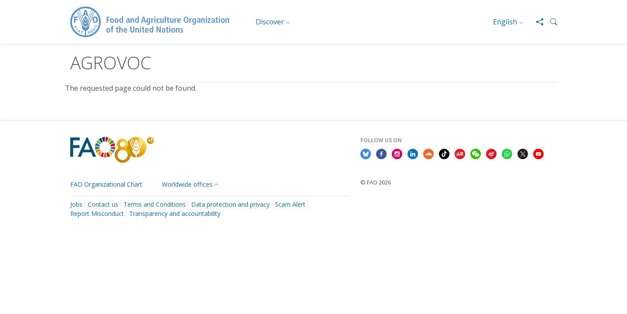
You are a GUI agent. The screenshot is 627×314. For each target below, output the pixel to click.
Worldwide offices (187, 184)
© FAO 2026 (375, 182)
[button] (550, 21)
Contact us (103, 204)
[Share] (536, 21)
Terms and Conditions (154, 204)
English (505, 22)
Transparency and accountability (174, 213)
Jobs (76, 204)
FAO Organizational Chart (106, 184)
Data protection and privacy (230, 204)
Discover (270, 22)
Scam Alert (290, 204)
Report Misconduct (97, 213)
